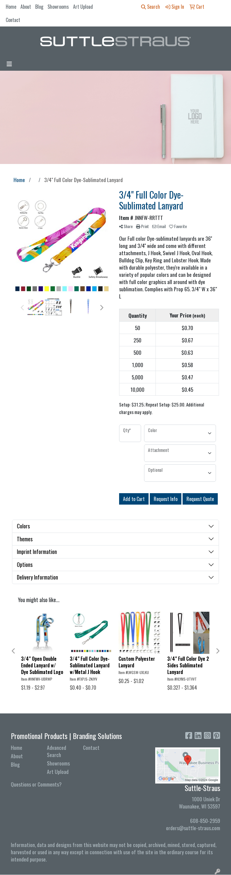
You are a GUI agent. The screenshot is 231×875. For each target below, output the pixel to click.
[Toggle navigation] (9, 63)
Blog (39, 6)
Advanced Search (56, 751)
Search (150, 6)
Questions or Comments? (36, 784)
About (25, 6)
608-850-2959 (205, 820)
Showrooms (58, 6)
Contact (13, 19)
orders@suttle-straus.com (193, 828)
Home (11, 6)
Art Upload (83, 6)
